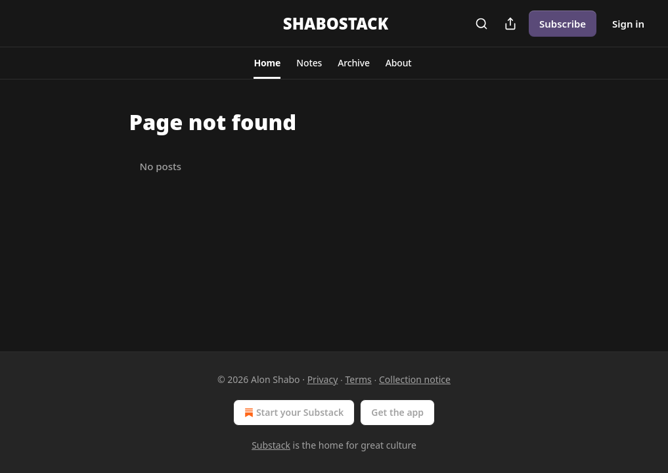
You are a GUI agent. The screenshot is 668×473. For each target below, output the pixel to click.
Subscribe (562, 23)
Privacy (322, 379)
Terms (358, 379)
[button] (267, 63)
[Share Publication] (510, 24)
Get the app (397, 412)
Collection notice (415, 379)
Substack (271, 445)
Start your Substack (293, 412)
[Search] (481, 24)
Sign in (628, 23)
